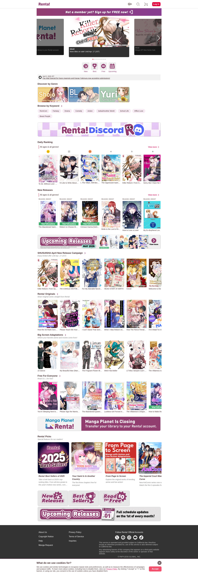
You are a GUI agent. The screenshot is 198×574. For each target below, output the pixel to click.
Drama (67, 111)
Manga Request (46, 545)
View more (152, 147)
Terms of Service (76, 536)
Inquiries (72, 541)
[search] (138, 4)
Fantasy (56, 111)
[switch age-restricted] (130, 4)
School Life (124, 111)
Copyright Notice (46, 536)
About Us (43, 532)
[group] (48, 167)
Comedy (78, 111)
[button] (92, 59)
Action (90, 111)
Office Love (138, 111)
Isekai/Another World (106, 111)
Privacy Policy (75, 532)
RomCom (43, 111)
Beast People (45, 116)
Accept (155, 569)
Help (41, 541)
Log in (156, 4)
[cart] (146, 4)
